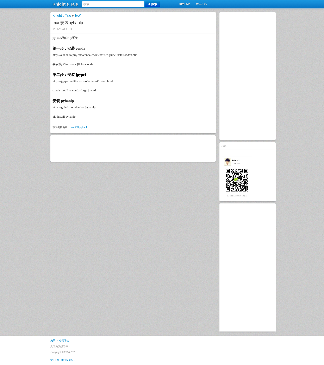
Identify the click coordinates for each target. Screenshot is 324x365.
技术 (78, 15)
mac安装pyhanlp (79, 127)
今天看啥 (64, 340)
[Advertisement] (248, 76)
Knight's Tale (61, 15)
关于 (52, 340)
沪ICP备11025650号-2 (62, 360)
